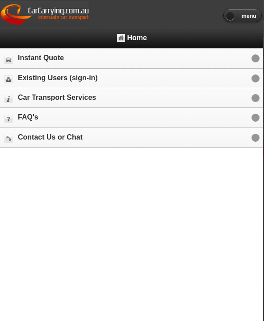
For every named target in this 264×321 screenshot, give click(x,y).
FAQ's (21, 118)
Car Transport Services (50, 98)
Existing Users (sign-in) (51, 78)
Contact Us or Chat (43, 138)
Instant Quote (34, 58)
